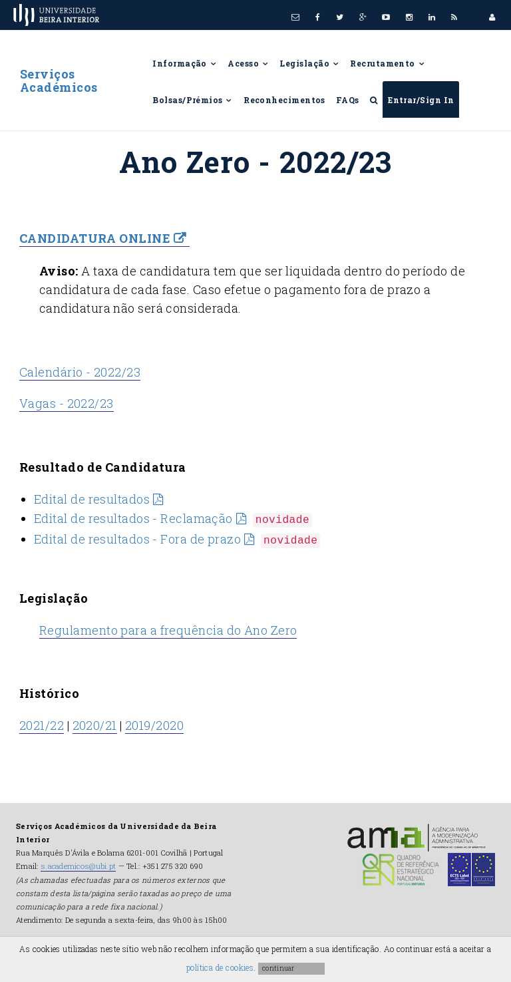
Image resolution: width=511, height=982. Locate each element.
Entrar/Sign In (421, 99)
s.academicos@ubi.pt (78, 866)
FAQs (347, 99)
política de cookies (220, 967)
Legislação (309, 63)
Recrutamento (387, 63)
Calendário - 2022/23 (79, 372)
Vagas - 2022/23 (66, 404)
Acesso (248, 63)
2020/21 (95, 725)
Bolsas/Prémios (192, 99)
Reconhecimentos (284, 99)
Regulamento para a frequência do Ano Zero (168, 630)
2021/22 (41, 725)
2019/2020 (154, 725)
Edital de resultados (92, 499)
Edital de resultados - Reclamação (133, 518)
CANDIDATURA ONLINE (94, 238)
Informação (184, 63)
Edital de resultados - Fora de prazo (137, 539)
